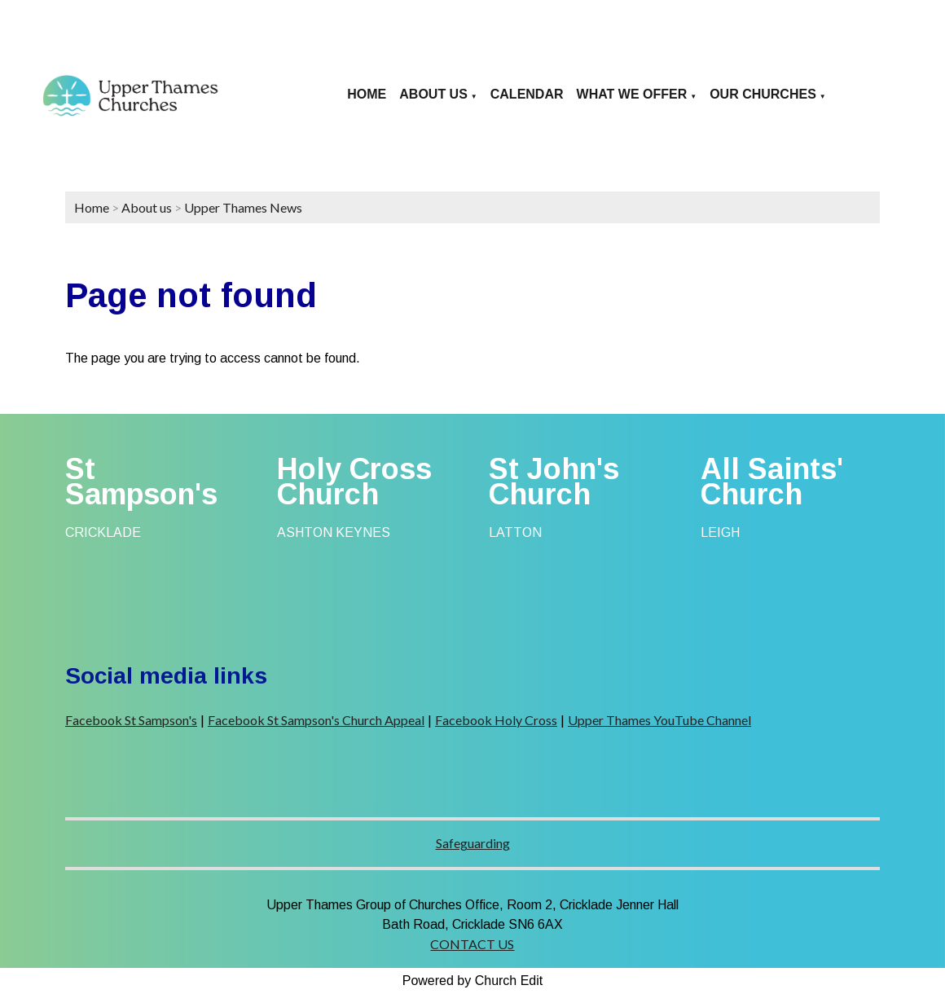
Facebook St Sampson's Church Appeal (316, 720)
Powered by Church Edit (472, 980)
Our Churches (763, 94)
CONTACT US (472, 944)
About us (433, 94)
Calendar (527, 94)
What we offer (632, 94)
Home (366, 94)
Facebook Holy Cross (496, 720)
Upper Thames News (243, 207)
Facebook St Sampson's (131, 720)
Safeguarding (473, 843)
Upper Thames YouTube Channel (659, 720)
